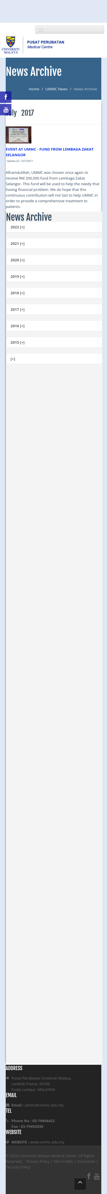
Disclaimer (86, 1161)
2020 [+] (18, 259)
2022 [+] (18, 227)
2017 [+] (18, 309)
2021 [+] (18, 243)
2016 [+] (18, 325)
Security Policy (18, 1167)
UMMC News (56, 88)
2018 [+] (18, 292)
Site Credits (63, 1161)
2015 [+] (18, 342)
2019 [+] (18, 276)
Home (34, 88)
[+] (13, 358)
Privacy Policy (38, 1161)
